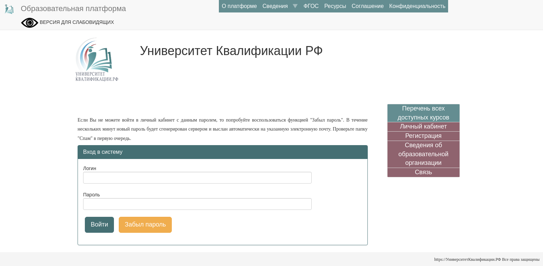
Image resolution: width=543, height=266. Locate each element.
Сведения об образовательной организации (423, 154)
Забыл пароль (145, 224)
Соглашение (367, 6)
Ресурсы (335, 6)
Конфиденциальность (417, 6)
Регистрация (423, 135)
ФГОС (311, 6)
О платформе (239, 6)
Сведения (280, 6)
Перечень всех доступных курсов (423, 113)
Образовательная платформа (64, 9)
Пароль (91, 194)
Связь (423, 172)
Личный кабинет (423, 126)
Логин (89, 168)
